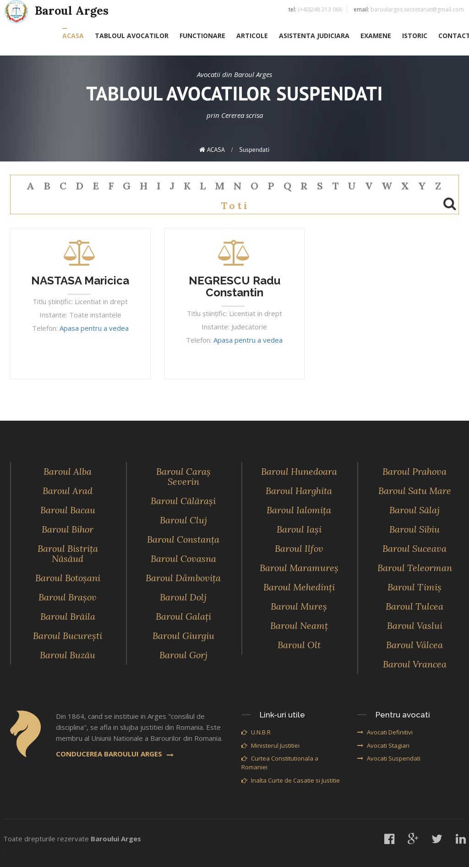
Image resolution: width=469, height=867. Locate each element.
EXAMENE (375, 35)
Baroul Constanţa (183, 539)
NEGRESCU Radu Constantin (234, 286)
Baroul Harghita (299, 490)
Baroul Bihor (67, 529)
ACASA (73, 35)
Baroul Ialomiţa (299, 510)
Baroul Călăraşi (183, 500)
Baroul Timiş (414, 587)
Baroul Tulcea (414, 606)
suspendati (254, 149)
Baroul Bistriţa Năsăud (68, 553)
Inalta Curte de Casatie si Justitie (290, 780)
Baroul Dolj (183, 597)
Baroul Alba (68, 471)
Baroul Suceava (414, 548)
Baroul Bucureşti (67, 635)
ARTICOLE (252, 35)
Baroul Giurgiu (183, 635)
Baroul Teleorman (414, 567)
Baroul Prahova (414, 471)
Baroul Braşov (67, 597)
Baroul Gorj (183, 655)
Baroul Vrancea (415, 664)
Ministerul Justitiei (270, 745)
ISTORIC (414, 35)
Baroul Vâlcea (414, 644)
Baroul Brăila (67, 616)
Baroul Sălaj (414, 510)
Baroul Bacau (67, 510)
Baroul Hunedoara (299, 471)
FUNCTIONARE (202, 35)
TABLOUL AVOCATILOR (132, 35)
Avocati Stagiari (383, 745)
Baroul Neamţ (299, 625)
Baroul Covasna (183, 558)
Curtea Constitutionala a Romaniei (279, 762)
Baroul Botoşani (67, 578)
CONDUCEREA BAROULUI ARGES (115, 753)
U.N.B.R (256, 732)
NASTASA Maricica (80, 280)
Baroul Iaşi (299, 529)
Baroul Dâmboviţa (183, 578)
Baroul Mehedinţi (299, 587)
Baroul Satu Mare (414, 490)
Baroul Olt (299, 644)
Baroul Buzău (67, 655)
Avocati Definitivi (385, 732)
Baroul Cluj (183, 520)
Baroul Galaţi (183, 616)
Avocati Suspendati (388, 758)
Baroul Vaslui (414, 625)
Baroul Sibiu (414, 529)
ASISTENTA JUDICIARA (314, 35)
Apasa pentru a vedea (94, 328)
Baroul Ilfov (299, 548)
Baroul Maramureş (299, 567)
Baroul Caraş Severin (183, 476)
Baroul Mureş (299, 606)
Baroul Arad (68, 490)
